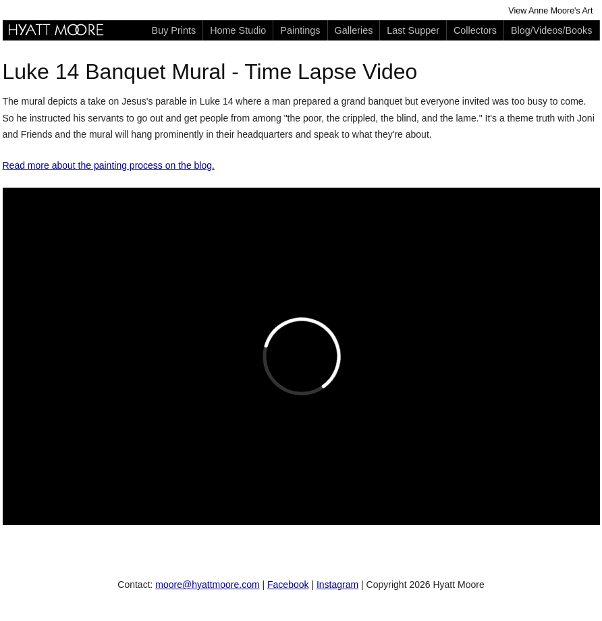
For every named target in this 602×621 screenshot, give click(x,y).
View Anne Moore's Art (550, 11)
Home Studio (238, 30)
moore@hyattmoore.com (207, 584)
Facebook (287, 584)
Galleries (354, 30)
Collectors (475, 30)
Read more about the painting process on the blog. (109, 165)
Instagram (337, 584)
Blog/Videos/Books (552, 30)
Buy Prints (174, 30)
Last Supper (413, 30)
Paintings (300, 30)
